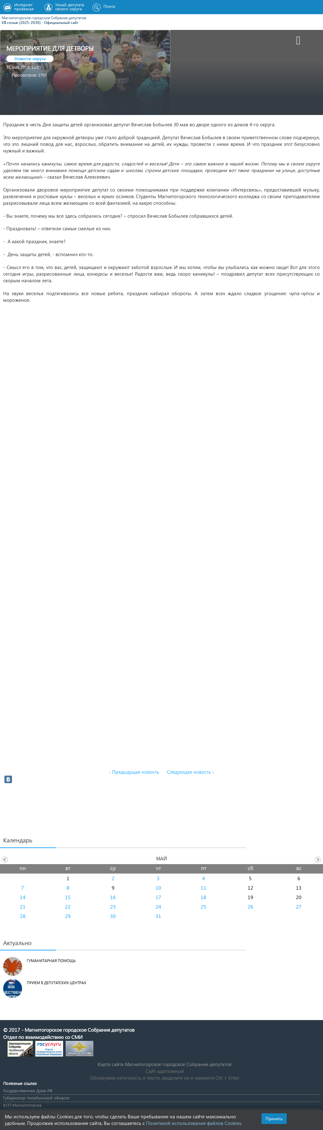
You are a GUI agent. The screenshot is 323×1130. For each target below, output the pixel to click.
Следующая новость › (190, 772)
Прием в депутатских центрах (56, 982)
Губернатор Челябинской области (36, 1097)
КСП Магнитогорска (22, 1105)
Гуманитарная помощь (51, 960)
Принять (274, 1118)
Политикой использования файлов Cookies (193, 1123)
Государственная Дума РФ (27, 1090)
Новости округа (30, 58)
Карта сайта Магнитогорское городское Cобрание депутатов (165, 1064)
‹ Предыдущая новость (134, 772)
